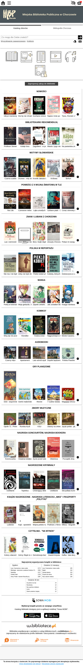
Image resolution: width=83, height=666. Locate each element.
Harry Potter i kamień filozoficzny (20, 576)
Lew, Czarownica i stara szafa (19, 568)
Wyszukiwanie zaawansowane (13, 41)
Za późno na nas (31, 583)
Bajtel (44, 570)
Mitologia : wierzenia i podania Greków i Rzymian (25, 570)
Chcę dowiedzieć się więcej (29, 664)
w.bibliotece (64, 631)
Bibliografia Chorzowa (62, 28)
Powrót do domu (47, 574)
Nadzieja (13, 572)
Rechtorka (30, 585)
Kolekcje (30, 41)
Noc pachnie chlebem (33, 587)
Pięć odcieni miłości (48, 576)
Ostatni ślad (14, 574)
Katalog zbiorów (21, 28)
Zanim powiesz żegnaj (33, 591)
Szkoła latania (46, 572)
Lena (28, 589)
